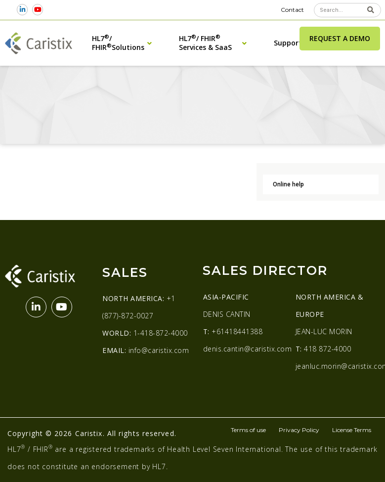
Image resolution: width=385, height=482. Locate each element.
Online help (288, 184)
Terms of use (248, 430)
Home (13, 87)
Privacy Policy (299, 430)
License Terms (351, 430)
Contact (292, 9)
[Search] (371, 10)
